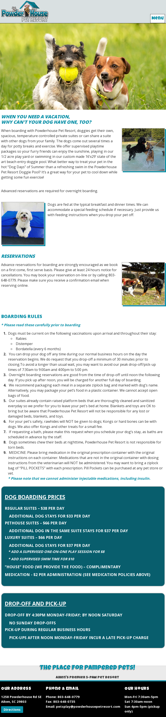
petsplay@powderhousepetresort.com (88, 706)
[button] (12, 709)
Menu (158, 18)
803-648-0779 (68, 697)
